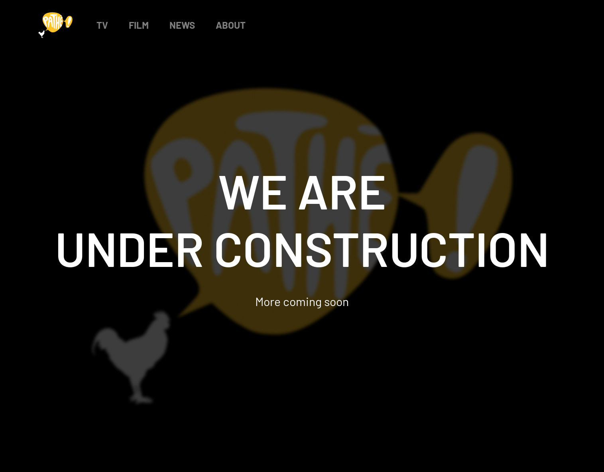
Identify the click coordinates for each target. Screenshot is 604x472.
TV (102, 25)
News (182, 25)
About (231, 25)
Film (139, 25)
